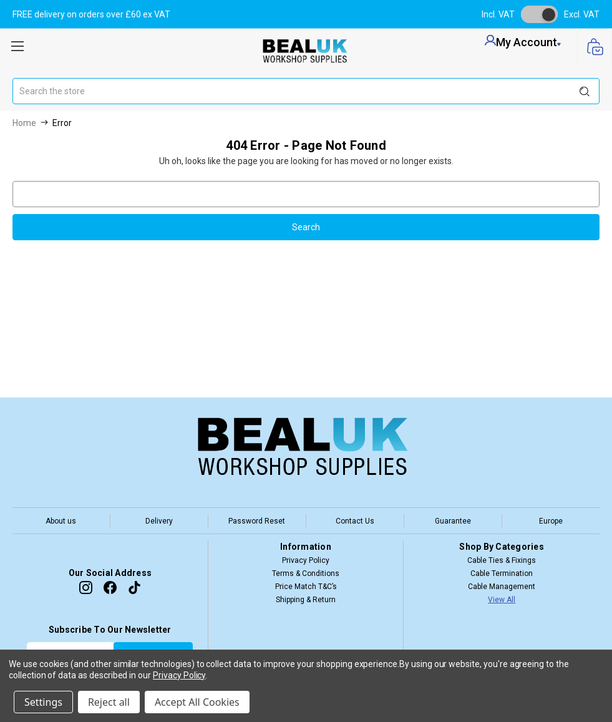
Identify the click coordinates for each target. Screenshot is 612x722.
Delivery (159, 521)
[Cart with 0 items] (594, 48)
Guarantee (453, 521)
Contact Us (355, 521)
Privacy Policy (305, 560)
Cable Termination (501, 573)
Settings (43, 702)
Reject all (109, 702)
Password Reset (256, 521)
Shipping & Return (306, 599)
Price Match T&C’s (306, 586)
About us (61, 521)
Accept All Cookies (197, 702)
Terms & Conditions (305, 573)
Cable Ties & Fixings (501, 560)
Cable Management (501, 586)
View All (501, 599)
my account (523, 42)
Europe (551, 521)
